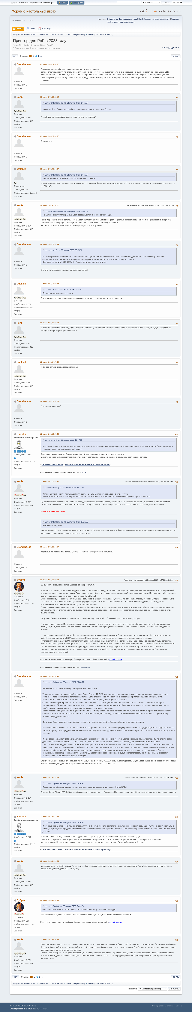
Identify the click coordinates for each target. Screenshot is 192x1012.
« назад (166, 47)
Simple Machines (30, 1006)
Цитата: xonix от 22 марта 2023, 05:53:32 (63, 250)
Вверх (15, 977)
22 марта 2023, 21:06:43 (49, 676)
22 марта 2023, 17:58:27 (49, 481)
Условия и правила (167, 1006)
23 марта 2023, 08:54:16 (49, 939)
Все (40, 56)
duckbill (21, 283)
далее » (175, 47)
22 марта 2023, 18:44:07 (49, 547)
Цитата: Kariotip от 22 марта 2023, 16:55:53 (64, 488)
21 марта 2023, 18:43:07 (49, 136)
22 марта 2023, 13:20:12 (49, 283)
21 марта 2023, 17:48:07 (49, 64)
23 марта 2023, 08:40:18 (49, 900)
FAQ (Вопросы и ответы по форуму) (154, 19)
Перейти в (132, 989)
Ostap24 (21, 169)
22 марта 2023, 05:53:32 (49, 205)
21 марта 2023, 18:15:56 (49, 97)
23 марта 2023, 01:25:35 (49, 777)
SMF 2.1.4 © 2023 (16, 1006)
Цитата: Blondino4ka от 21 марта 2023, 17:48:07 (66, 103)
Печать (175, 56)
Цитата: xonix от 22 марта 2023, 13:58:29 (63, 440)
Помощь (155, 1006)
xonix (20, 97)
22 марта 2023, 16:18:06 (49, 401)
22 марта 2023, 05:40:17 (49, 169)
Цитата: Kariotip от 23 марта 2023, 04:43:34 (64, 906)
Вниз (14, 56)
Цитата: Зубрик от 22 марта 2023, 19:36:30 (64, 682)
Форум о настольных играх (33, 11)
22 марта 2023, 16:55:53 (49, 434)
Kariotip (21, 434)
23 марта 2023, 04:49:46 (49, 861)
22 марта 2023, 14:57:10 (49, 362)
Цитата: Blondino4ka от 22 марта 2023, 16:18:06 (66, 522)
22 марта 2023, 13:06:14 (49, 244)
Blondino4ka (24, 64)
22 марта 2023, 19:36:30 (49, 580)
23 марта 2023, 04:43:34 (49, 816)
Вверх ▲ (179, 1006)
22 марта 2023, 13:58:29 (49, 323)
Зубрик (84, 472)
